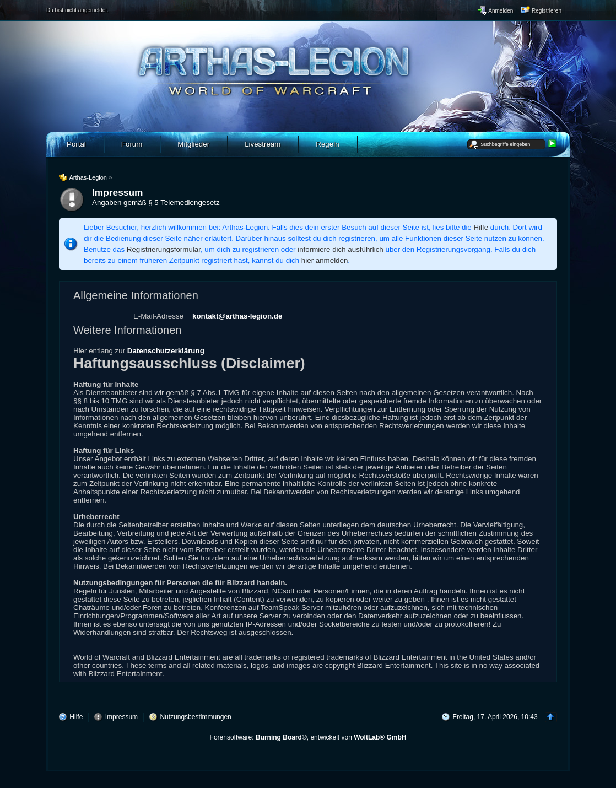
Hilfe (481, 227)
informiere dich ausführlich (340, 249)
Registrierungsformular (164, 249)
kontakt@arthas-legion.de (237, 316)
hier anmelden (324, 260)
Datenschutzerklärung (165, 351)
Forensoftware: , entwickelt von (308, 737)
